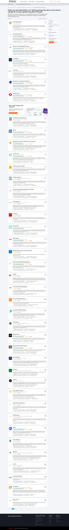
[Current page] (18, 508)
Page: (15, 508)
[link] (32, 1)
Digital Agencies (13, 7)
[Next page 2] (13, 509)
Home (8, 7)
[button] (55, 1)
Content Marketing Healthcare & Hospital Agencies (24, 7)
